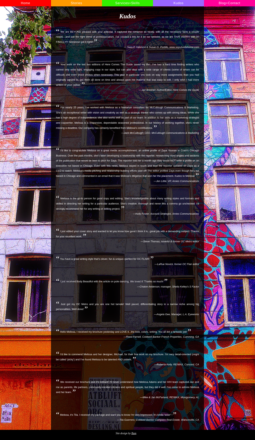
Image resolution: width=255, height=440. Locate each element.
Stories (76, 3)
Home (25, 3)
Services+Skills (127, 3)
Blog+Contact (229, 3)
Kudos (178, 3)
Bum (133, 433)
